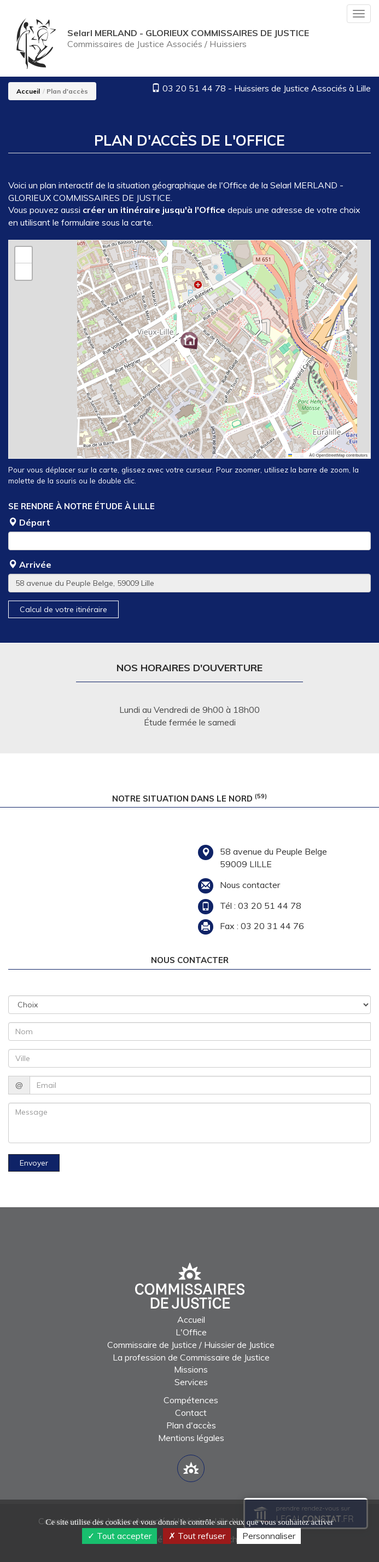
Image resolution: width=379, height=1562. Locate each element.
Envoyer (34, 1163)
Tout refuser (196, 1535)
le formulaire (76, 222)
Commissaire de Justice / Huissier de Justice (191, 1344)
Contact (191, 1412)
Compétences (191, 1399)
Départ (29, 522)
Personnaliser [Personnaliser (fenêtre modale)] (268, 1535)
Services (191, 1381)
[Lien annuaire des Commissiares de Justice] (191, 1468)
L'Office (191, 1332)
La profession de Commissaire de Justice (191, 1357)
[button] (189, 340)
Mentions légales (191, 1437)
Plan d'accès (191, 1425)
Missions (191, 1369)
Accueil (28, 91)
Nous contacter (250, 884)
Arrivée (29, 564)
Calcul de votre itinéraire (63, 609)
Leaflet (297, 455)
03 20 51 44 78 (194, 88)
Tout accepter (119, 1535)
